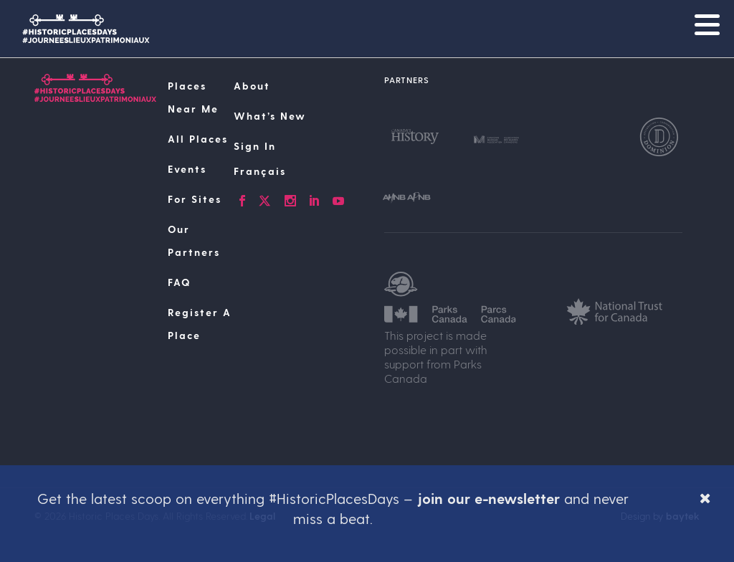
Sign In (255, 146)
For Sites (194, 199)
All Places (198, 139)
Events (187, 169)
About (252, 86)
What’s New (270, 116)
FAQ (179, 282)
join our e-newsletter (488, 498)
